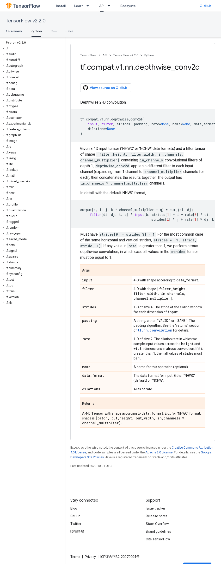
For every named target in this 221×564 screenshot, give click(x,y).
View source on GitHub (105, 87)
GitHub (205, 6)
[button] (31, 48)
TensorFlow (88, 55)
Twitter (75, 524)
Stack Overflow (157, 524)
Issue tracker (155, 508)
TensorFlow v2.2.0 (26, 21)
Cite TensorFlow (158, 539)
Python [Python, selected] (36, 31)
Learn (78, 6)
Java (69, 31)
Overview (14, 31)
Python (149, 55)
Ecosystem (129, 6)
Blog (73, 508)
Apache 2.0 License (158, 452)
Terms (75, 557)
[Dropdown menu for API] (110, 6)
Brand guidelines (158, 531)
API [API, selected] (101, 6)
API (105, 55)
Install (61, 6)
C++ (53, 31)
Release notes (156, 516)
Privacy (90, 557)
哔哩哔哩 (77, 531)
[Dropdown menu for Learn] (89, 6)
